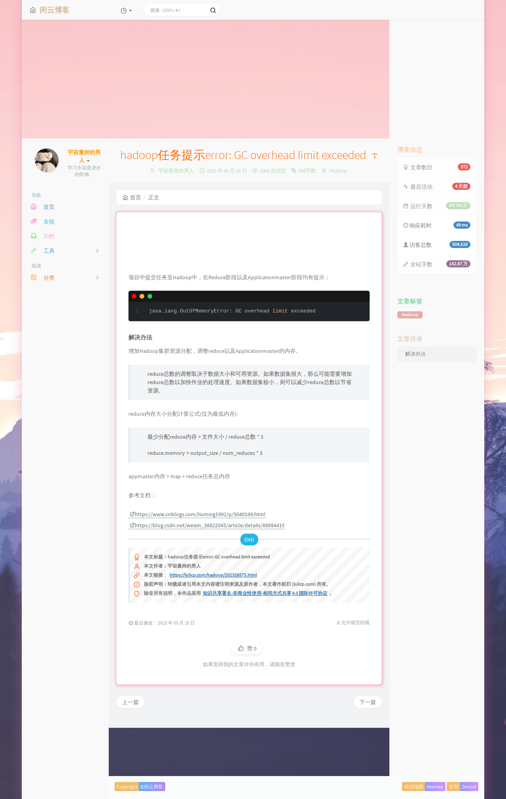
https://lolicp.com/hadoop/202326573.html (213, 626)
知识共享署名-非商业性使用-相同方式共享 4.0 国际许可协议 (265, 645)
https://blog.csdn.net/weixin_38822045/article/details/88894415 (207, 576)
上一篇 (130, 753)
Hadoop (338, 170)
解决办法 (415, 353)
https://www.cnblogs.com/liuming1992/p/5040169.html (198, 565)
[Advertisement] (253, 79)
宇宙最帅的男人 (176, 170)
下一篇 (367, 753)
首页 (132, 197)
